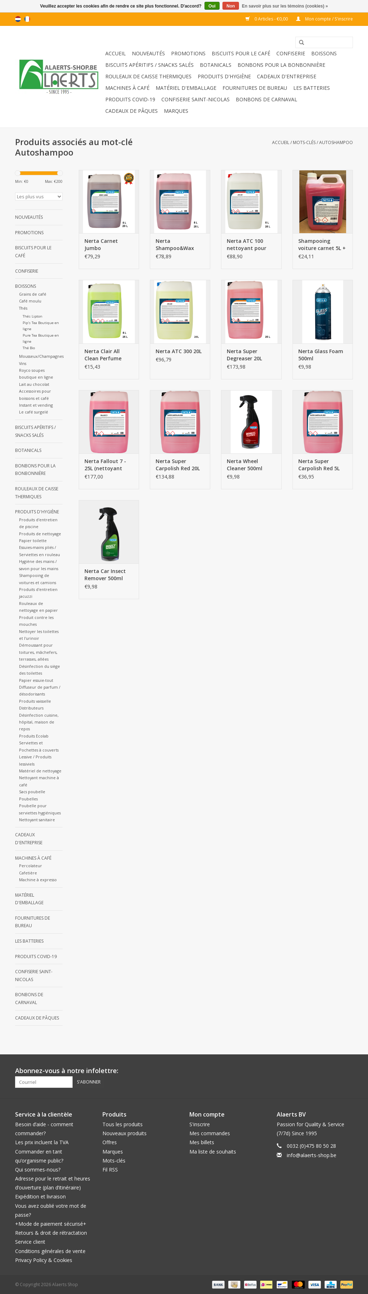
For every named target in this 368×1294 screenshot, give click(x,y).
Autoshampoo (336, 142)
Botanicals (215, 64)
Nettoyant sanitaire (37, 819)
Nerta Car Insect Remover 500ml (105, 575)
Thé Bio (29, 348)
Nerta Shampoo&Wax (175, 244)
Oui (212, 6)
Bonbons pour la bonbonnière (281, 64)
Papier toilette (33, 540)
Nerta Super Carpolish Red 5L (319, 465)
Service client (30, 1241)
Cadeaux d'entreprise (286, 76)
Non (230, 6)
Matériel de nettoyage (40, 770)
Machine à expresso (38, 879)
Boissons (324, 53)
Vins (22, 363)
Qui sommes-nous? (37, 1169)
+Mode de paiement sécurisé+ (50, 1223)
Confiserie (290, 53)
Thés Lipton (32, 316)
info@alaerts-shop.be (311, 1155)
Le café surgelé (33, 412)
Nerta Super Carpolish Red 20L (178, 465)
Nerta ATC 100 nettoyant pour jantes (246, 244)
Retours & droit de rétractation (51, 1232)
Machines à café (127, 87)
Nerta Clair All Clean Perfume (102, 355)
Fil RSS (110, 1169)
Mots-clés (304, 142)
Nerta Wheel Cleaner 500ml (244, 465)
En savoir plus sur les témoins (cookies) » (285, 6)
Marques (176, 110)
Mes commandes (209, 1133)
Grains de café (32, 294)
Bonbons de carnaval (266, 99)
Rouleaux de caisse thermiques (148, 76)
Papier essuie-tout (36, 680)
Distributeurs (31, 708)
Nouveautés (148, 53)
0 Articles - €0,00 (267, 19)
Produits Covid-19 (130, 99)
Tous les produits (122, 1124)
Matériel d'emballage (186, 87)
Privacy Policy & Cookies (43, 1260)
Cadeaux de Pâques (131, 110)
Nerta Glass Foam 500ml (320, 355)
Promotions (188, 53)
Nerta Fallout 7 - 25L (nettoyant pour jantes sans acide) (105, 465)
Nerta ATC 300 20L (179, 351)
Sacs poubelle (32, 791)
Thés (23, 308)
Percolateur (30, 865)
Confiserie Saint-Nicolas (195, 99)
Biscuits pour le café (241, 53)
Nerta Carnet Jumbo (101, 244)
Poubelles (28, 798)
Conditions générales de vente (50, 1251)
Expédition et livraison (40, 1196)
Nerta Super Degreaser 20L (244, 355)
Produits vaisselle (35, 701)
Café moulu (30, 301)
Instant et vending (36, 405)
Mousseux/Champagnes (41, 356)
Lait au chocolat (34, 384)
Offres (109, 1142)
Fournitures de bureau (254, 87)
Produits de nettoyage (40, 533)
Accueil (115, 53)
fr (27, 19)
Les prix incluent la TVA (42, 1142)
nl (18, 19)
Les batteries (311, 87)
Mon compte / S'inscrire (324, 19)
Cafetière (28, 872)
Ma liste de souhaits (212, 1151)
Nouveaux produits (124, 1133)
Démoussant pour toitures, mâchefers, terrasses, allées (38, 652)
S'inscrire (199, 1124)
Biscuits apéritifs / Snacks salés (149, 64)
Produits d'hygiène (224, 76)
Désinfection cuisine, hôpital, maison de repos (39, 722)
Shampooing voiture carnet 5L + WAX (322, 244)
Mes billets (201, 1142)
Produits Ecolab (34, 736)
